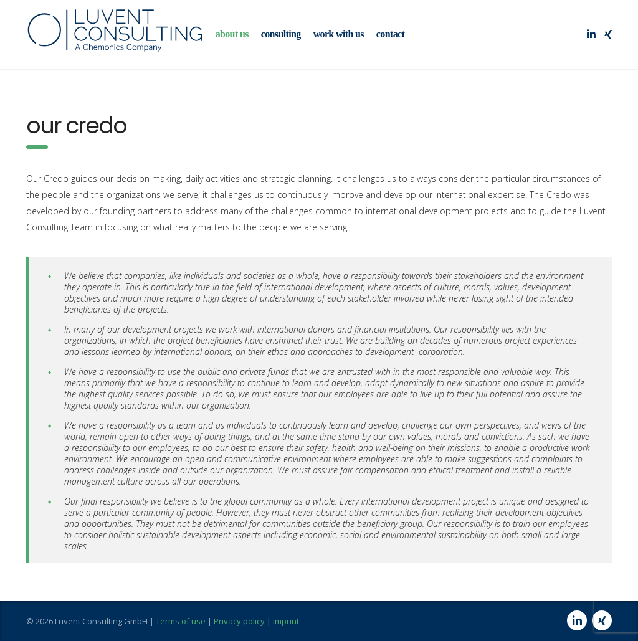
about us (232, 34)
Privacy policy (239, 621)
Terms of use (181, 621)
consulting (281, 34)
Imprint (286, 621)
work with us (338, 34)
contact (390, 34)
